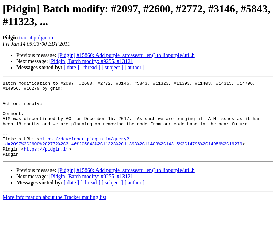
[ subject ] (112, 67)
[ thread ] (90, 67)
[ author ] (135, 67)
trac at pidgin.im (36, 37)
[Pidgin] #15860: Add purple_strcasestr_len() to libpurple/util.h (126, 55)
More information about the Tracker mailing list (54, 212)
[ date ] (71, 67)
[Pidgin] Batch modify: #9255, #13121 (91, 61)
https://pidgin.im (46, 163)
